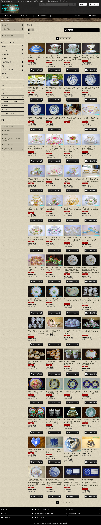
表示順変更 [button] (68, 30)
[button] (58, 16)
